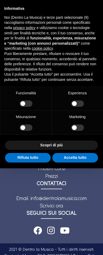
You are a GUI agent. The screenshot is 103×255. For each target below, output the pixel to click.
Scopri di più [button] (51, 145)
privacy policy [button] (24, 28)
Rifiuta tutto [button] (28, 157)
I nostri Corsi (51, 168)
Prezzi (51, 176)
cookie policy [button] (42, 48)
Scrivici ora (51, 205)
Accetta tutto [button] (75, 157)
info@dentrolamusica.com (59, 198)
